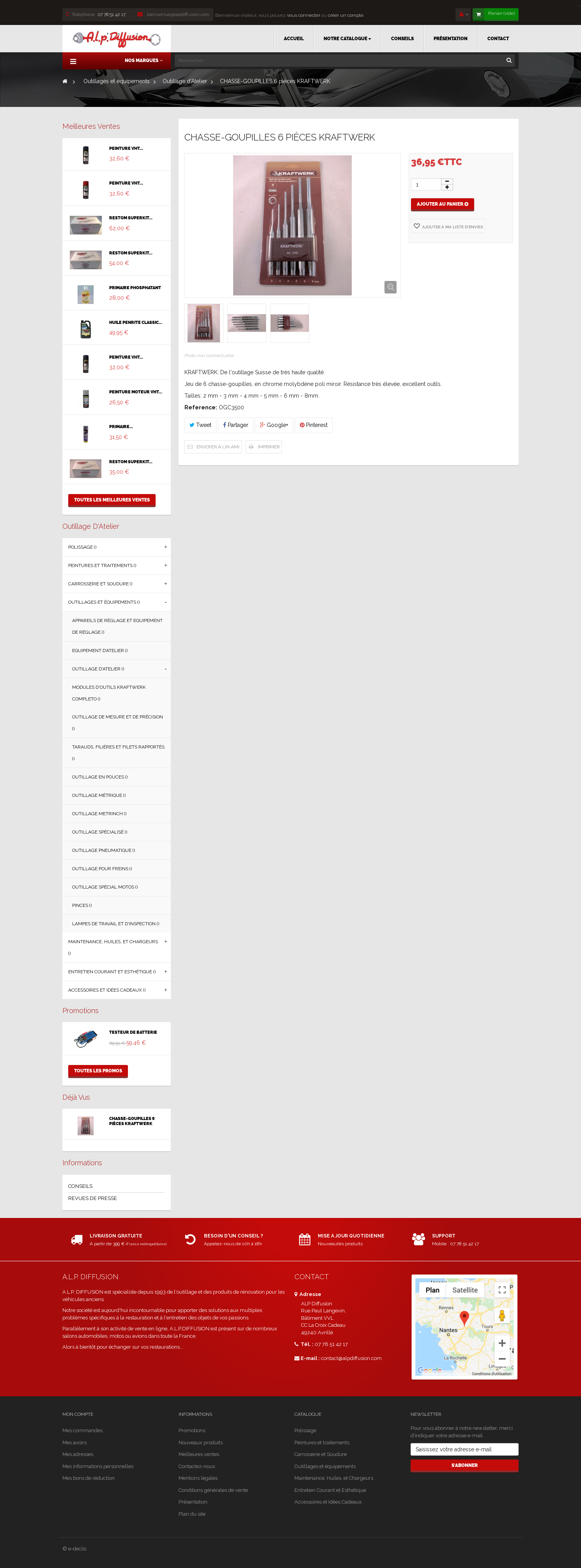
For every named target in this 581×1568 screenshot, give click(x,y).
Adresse (307, 1294)
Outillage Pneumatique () (103, 850)
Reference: (200, 407)
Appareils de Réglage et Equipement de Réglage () (117, 626)
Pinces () (82, 905)
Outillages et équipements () (104, 602)
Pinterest (314, 425)
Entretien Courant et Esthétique (330, 1490)
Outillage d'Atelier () (98, 669)
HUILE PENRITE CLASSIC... (135, 322)
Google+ (274, 425)
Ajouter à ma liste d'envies (452, 227)
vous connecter (303, 15)
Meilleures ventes (91, 126)
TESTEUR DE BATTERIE (133, 1032)
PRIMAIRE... (121, 427)
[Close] (579, 4)
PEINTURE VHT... (126, 148)
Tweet (200, 425)
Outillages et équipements (325, 1466)
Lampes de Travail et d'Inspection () (115, 923)
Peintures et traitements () (102, 565)
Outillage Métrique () (99, 795)
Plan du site (192, 1514)
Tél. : (304, 1344)
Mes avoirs (74, 1442)
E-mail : (307, 1358)
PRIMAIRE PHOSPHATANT (135, 288)
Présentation (193, 1502)
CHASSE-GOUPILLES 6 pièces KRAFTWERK (132, 1121)
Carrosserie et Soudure (320, 1454)
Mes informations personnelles (97, 1466)
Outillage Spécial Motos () (105, 887)
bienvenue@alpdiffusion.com (173, 14)
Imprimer (269, 447)
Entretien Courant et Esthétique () (112, 971)
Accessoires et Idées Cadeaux (328, 1502)
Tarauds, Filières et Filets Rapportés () (118, 752)
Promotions (80, 1010)
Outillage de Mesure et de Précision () (117, 722)
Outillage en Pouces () (100, 777)
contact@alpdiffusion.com (351, 1358)
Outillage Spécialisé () (99, 832)
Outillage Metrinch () (99, 813)
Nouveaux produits (201, 1442)
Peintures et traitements (321, 1442)
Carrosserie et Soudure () (100, 584)
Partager (235, 425)
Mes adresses (77, 1454)
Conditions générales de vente (213, 1490)
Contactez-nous (197, 1466)
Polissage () (82, 547)
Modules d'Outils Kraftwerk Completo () (109, 693)
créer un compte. (346, 15)
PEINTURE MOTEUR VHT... (135, 392)
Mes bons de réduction (88, 1478)
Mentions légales (198, 1478)
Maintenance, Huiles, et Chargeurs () (113, 947)
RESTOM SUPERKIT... (130, 218)
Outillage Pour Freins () (102, 868)
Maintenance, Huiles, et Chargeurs (333, 1478)
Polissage (305, 1430)
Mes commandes (82, 1430)
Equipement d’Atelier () (100, 650)
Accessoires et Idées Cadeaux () (106, 990)
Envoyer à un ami (218, 447)
